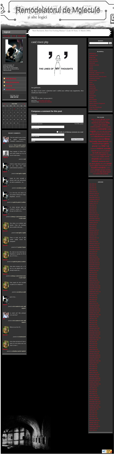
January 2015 (92, 245)
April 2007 (92, 416)
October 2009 (92, 359)
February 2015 (93, 243)
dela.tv (93, 133)
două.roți (108, 134)
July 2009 (91, 364)
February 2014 (93, 259)
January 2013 (92, 284)
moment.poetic (96, 156)
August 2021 (92, 203)
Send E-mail (10, 89)
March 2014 (92, 257)
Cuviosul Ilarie (93, 80)
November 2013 (93, 264)
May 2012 (92, 299)
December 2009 (93, 355)
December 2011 (93, 309)
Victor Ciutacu (93, 101)
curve (98, 131)
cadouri (95, 125)
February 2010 (93, 351)
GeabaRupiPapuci (98, 143)
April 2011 (92, 324)
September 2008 (93, 384)
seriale (97, 170)
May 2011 (92, 322)
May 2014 (92, 253)
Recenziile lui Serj (94, 74)
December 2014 (93, 247)
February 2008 (93, 397)
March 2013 (92, 280)
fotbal (100, 141)
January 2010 (92, 353)
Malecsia (91, 84)
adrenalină (97, 119)
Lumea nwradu (93, 70)
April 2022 (92, 189)
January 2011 (92, 330)
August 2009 (92, 362)
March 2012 (92, 303)
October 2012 (92, 289)
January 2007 (92, 422)
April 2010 (92, 347)
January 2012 (92, 307)
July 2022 (91, 186)
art (103, 121)
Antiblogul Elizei (93, 55)
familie (93, 139)
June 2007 (92, 412)
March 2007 (92, 418)
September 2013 (93, 268)
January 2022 (92, 195)
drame (92, 136)
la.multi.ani (97, 153)
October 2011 (92, 312)
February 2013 (93, 282)
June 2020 (92, 224)
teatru (95, 171)
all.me (103, 119)
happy (99, 146)
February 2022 (93, 193)
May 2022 (92, 187)
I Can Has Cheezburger (95, 107)
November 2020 (93, 220)
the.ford (103, 172)
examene (107, 136)
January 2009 (92, 376)
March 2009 (92, 372)
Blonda (91, 68)
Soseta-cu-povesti (94, 65)
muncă (106, 156)
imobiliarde (93, 148)
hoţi (107, 146)
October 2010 (92, 336)
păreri (107, 161)
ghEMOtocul (92, 53)
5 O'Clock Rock (93, 90)
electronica (99, 136)
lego (107, 152)
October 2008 (92, 382)
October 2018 (92, 234)
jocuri (108, 151)
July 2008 (91, 387)
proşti (109, 163)
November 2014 (93, 249)
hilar (104, 146)
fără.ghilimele (99, 139)
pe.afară (92, 164)
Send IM (9, 86)
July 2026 (91, 184)
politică (105, 163)
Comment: (34, 114)
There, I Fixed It (93, 109)
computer (108, 127)
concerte (102, 129)
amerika (108, 119)
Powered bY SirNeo (94, 78)
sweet (91, 171)
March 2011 (92, 326)
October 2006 (92, 424)
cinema (105, 125)
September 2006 (93, 426)
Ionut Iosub (92, 86)
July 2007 (91, 410)
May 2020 (92, 226)
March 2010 (92, 349)
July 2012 (91, 295)
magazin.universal (94, 154)
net (100, 159)
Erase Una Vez (93, 59)
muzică (95, 159)
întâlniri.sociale (103, 148)
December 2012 (93, 286)
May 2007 (92, 414)
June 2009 (92, 366)
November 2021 (93, 199)
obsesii (95, 161)
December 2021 (93, 197)
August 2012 (92, 293)
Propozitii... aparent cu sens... (97, 72)
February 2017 (93, 237)
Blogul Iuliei (92, 57)
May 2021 (92, 209)
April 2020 (92, 228)
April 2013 (92, 278)
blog (108, 123)
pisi (102, 163)
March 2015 (92, 241)
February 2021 (93, 214)
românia (102, 167)
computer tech (94, 129)
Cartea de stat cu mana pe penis (98, 76)
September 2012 (93, 291)
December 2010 (93, 332)
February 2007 (93, 420)
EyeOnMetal (92, 95)
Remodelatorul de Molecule (57, 11)
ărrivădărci (99, 121)
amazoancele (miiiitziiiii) (45, 102)
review (109, 165)
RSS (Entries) (11, 79)
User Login (21, 36)
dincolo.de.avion (95, 134)
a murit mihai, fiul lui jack (43, 100)
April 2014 (92, 255)
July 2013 (91, 272)
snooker (108, 170)
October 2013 (92, 266)
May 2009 (92, 368)
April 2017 (92, 236)
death (106, 131)
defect (109, 131)
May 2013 (92, 276)
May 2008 (92, 391)
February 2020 (93, 230)
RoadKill (94, 168)
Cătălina (5, 157)
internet (93, 151)
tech (98, 172)
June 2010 (92, 343)
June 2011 (92, 320)
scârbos (92, 170)
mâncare (109, 154)
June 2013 (92, 274)
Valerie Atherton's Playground (97, 103)
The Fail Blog (92, 105)
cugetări (93, 131)
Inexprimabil (92, 88)
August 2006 (92, 428)
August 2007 (92, 409)
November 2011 (93, 311)
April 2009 (92, 370)
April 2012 (92, 301)
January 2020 (92, 232)
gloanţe (95, 146)
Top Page (6, 36)
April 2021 (92, 211)
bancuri (106, 121)
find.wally (93, 141)
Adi (4, 143)
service (102, 170)
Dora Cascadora (93, 61)
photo (98, 164)
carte (99, 125)
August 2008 (92, 385)
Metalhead (92, 92)
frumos (105, 141)
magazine (103, 155)
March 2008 (92, 395)
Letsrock (91, 93)
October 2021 (92, 201)
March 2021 (92, 212)
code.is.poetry (95, 127)
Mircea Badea (93, 99)
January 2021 (92, 216)
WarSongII (92, 63)
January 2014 (92, 261)
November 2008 (93, 380)
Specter (5, 231)
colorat (103, 126)
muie (102, 157)
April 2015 (92, 239)
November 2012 (93, 287)
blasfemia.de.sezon (98, 123)
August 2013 (92, 270)
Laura (90, 82)
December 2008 (93, 378)
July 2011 (91, 318)
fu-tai (110, 141)
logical (5, 171)
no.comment (106, 159)
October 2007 (92, 405)
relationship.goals (102, 165)
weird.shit (99, 174)
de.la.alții (102, 131)
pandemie (102, 161)
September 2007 (93, 407)
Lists (13, 36)
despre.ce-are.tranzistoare (102, 133)
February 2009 (93, 374)
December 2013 (93, 262)
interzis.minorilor (101, 150)
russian (108, 167)
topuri (109, 172)
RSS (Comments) (12, 82)
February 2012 (93, 305)
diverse (104, 134)
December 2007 (93, 401)
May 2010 (92, 345)
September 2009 (93, 361)
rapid (96, 165)
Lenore (91, 67)
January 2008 (92, 399)
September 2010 (93, 337)
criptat (109, 129)
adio (92, 119)
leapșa (104, 152)
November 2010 (93, 334)
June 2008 (92, 389)
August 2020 (92, 222)
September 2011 (93, 314)
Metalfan (91, 97)
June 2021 (92, 207)
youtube (105, 174)
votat (94, 173)
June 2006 (92, 430)
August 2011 (92, 316)
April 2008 (92, 393)
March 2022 (92, 191)
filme (107, 139)
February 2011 (93, 328)
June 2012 (92, 297)
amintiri (95, 121)
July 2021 (91, 205)
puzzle (92, 165)
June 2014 (92, 251)
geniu (106, 144)
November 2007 (93, 403)
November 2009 (93, 357)
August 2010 (92, 339)
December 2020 (93, 218)
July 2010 (91, 341)
